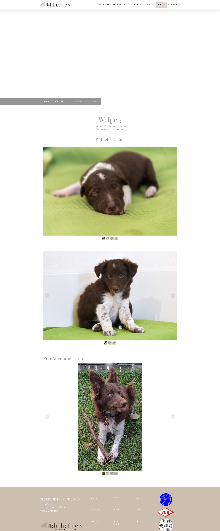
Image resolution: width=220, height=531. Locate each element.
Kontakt (173, 5)
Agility (95, 521)
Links (138, 521)
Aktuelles (119, 5)
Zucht (151, 5)
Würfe (161, 5)
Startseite (103, 5)
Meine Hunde (136, 5)
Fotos (138, 509)
